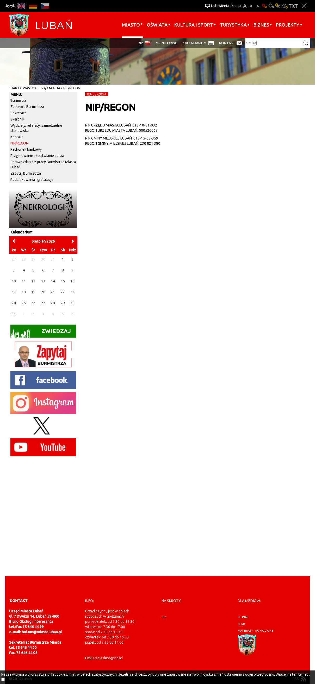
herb (241, 623)
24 (14, 303)
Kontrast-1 (278, 6)
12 (33, 281)
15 (63, 281)
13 (43, 281)
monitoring (166, 43)
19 (33, 292)
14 (53, 281)
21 (53, 292)
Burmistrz (18, 100)
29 (63, 303)
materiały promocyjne (255, 630)
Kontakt (227, 43)
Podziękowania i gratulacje (31, 180)
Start (14, 88)
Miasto (131, 24)
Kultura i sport (193, 24)
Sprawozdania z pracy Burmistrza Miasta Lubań (43, 164)
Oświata (157, 24)
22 (63, 292)
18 (24, 292)
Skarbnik (17, 119)
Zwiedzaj (40, 333)
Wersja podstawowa (264, 6)
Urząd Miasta (49, 88)
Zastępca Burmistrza (27, 107)
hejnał (243, 617)
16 (72, 281)
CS (45, 6)
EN (21, 6)
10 (14, 281)
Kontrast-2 (284, 6)
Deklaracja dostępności (104, 658)
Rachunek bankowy (26, 149)
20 (43, 292)
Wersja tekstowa (293, 6)
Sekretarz (18, 113)
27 (43, 303)
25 (24, 303)
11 (24, 281)
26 (33, 303)
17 (14, 292)
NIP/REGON (71, 88)
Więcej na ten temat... (293, 674)
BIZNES (261, 24)
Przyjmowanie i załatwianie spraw (37, 156)
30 (72, 303)
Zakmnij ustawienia (304, 6)
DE (33, 6)
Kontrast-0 (271, 6)
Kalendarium (195, 43)
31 (14, 314)
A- (258, 6)
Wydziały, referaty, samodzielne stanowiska (36, 128)
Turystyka (233, 24)
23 (72, 292)
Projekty (287, 24)
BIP (140, 43)
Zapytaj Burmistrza (25, 173)
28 (53, 303)
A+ (245, 6)
